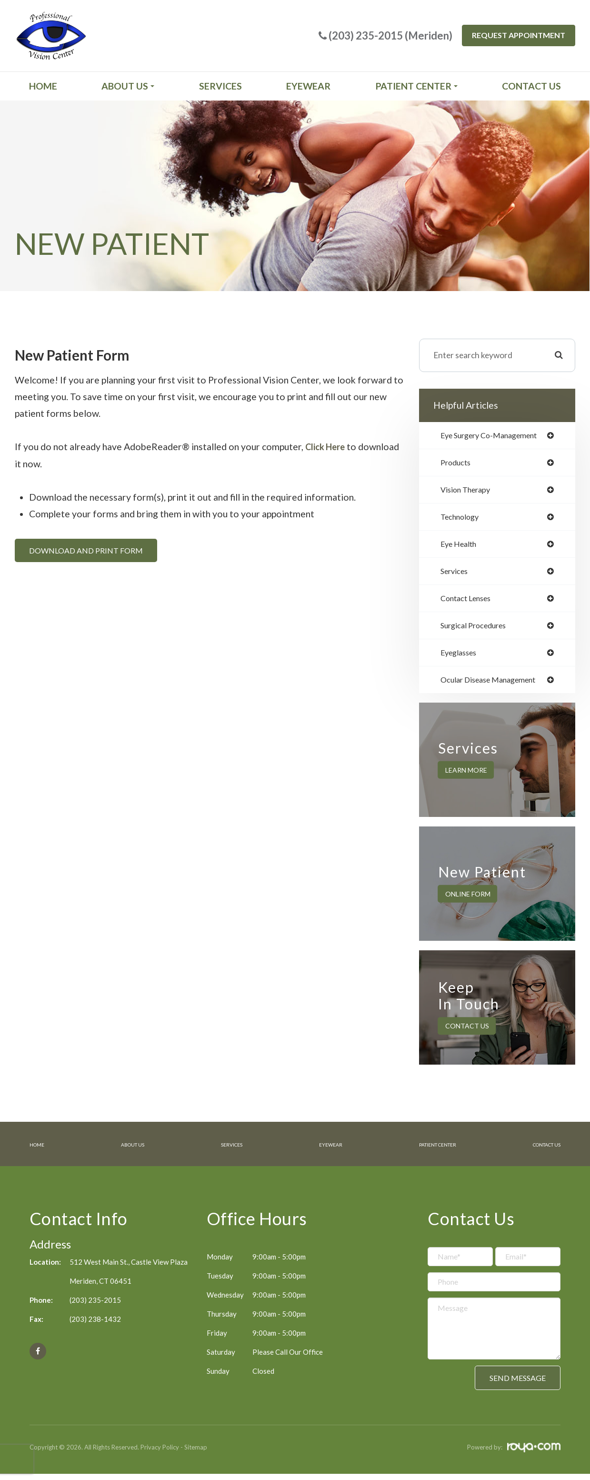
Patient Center (425, 1151)
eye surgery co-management (495, 436)
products (457, 463)
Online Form (467, 901)
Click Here (327, 446)
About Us (129, 1151)
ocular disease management (494, 687)
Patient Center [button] (416, 86)
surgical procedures (477, 631)
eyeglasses (461, 658)
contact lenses (469, 603)
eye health (461, 547)
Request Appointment (518, 35)
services (456, 575)
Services (220, 86)
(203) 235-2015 (95, 1306)
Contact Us (531, 86)
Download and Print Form (86, 549)
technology (462, 519)
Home (43, 86)
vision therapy (468, 491)
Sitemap (195, 1453)
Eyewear (308, 86)
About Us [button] (127, 86)
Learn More (466, 777)
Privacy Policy (159, 1453)
